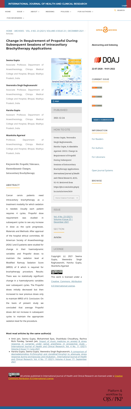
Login (124, 5)
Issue (20, 12)
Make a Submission (103, 120)
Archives (19, 31)
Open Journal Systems (102, 170)
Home (8, 12)
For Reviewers (15, 18)
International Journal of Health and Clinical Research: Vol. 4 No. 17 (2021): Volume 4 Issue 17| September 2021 (49, 359)
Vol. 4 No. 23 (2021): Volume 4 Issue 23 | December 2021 (55, 31)
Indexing (50, 12)
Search (121, 10)
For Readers (97, 139)
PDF (57, 101)
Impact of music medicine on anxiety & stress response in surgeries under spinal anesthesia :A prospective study (49, 342)
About (34, 12)
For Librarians (98, 157)
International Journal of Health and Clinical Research (47, 3)
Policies (65, 12)
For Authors (85, 12)
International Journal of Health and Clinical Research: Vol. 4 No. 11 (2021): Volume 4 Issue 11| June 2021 (49, 347)
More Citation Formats (65, 198)
